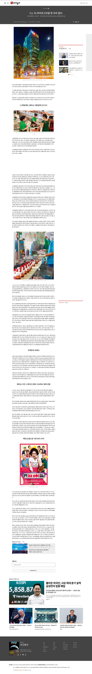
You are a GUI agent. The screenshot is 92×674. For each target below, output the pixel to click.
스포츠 (44, 649)
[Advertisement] (30, 164)
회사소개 (15, 664)
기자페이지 (65, 649)
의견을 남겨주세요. (17, 564)
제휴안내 (27, 664)
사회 (44, 645)
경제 (54, 642)
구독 (23, 541)
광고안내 (75, 647)
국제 (54, 645)
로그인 (86, 3)
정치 (44, 642)
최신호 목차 (65, 645)
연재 (64, 642)
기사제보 (75, 642)
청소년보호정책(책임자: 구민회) (51, 664)
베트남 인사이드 (16, 542)
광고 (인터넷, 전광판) (21, 664)
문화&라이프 (45, 647)
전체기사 (45, 651)
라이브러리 (65, 647)
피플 (54, 649)
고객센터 (31, 664)
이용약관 (35, 664)
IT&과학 (54, 647)
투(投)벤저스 (63, 49)
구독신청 (75, 645)
